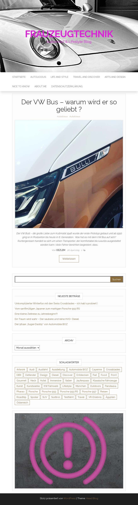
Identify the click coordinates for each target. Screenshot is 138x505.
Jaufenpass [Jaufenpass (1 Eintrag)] (82, 380)
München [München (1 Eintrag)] (81, 386)
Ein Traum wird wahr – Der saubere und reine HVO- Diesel (47, 319)
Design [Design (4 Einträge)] (44, 375)
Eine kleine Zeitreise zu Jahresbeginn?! (36, 313)
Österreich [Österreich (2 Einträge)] (22, 402)
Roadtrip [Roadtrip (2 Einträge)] (21, 397)
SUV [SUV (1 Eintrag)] (44, 397)
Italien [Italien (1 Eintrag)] (68, 380)
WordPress (69, 498)
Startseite (19, 77)
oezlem (61, 250)
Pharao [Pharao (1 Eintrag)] (21, 391)
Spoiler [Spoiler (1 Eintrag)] (34, 397)
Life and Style (59, 77)
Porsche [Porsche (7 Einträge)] (33, 391)
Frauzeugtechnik (69, 33)
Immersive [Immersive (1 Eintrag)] (55, 380)
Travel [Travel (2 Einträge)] (81, 397)
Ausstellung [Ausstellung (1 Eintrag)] (58, 369)
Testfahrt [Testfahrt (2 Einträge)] (69, 397)
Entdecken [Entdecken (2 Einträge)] (83, 375)
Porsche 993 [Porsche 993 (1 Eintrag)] (49, 391)
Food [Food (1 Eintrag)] (104, 375)
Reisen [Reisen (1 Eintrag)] (104, 391)
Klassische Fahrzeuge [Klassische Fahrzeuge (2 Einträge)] (105, 380)
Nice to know (21, 86)
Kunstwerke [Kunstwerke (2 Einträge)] (33, 386)
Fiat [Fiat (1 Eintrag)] (95, 375)
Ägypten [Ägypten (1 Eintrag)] (110, 397)
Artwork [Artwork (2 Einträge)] (21, 369)
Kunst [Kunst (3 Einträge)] (20, 386)
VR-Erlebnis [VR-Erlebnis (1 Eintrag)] (95, 397)
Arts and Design (115, 77)
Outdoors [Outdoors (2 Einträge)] (95, 386)
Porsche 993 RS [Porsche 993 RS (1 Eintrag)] (69, 391)
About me (40, 86)
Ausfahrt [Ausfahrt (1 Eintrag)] (43, 369)
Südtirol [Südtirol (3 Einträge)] (55, 397)
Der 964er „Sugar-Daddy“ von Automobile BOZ (41, 324)
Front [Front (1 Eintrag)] (114, 375)
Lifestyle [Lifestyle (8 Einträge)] (67, 386)
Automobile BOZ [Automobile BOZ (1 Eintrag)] (78, 369)
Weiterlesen (69, 258)
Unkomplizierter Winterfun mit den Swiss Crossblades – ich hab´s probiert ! (56, 303)
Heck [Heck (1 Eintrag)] (33, 380)
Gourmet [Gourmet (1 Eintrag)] (21, 380)
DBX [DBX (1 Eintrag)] (19, 375)
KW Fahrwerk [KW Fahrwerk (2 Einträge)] (51, 386)
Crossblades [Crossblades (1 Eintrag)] (113, 369)
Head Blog (92, 498)
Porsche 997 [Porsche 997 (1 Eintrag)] (89, 391)
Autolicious (38, 77)
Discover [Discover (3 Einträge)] (67, 375)
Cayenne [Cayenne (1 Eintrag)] (97, 369)
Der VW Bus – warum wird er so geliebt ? (69, 105)
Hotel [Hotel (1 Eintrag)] (43, 380)
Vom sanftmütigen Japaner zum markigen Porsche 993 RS (47, 308)
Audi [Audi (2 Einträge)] (31, 369)
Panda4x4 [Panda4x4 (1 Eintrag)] (110, 386)
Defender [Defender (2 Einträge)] (30, 375)
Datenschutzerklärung (67, 86)
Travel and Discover (86, 77)
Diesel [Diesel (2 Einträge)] (55, 375)
